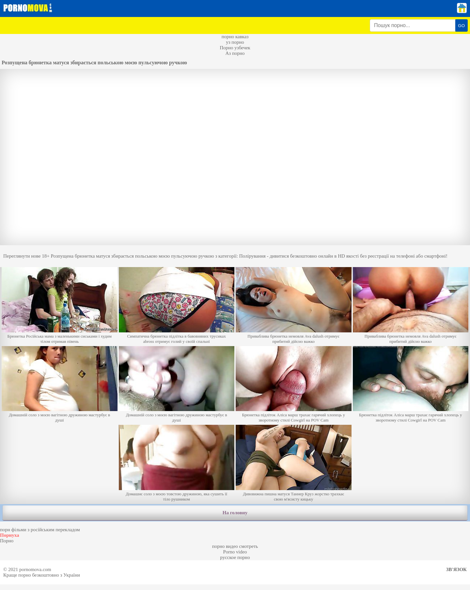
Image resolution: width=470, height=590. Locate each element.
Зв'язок (456, 569)
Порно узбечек (235, 47)
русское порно (235, 557)
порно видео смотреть (235, 546)
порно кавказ (235, 36)
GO (461, 25)
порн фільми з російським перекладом (40, 529)
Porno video (235, 551)
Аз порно (234, 53)
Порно (6, 540)
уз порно (235, 42)
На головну (235, 512)
